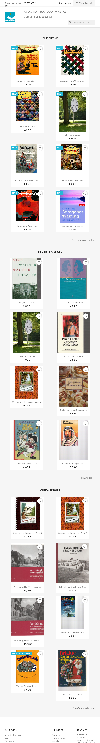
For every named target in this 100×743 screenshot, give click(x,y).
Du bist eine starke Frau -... (73, 302)
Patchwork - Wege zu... (27, 226)
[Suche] (81, 22)
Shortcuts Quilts (27, 126)
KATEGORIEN (30, 11)
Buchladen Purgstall (53, 11)
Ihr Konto (58, 730)
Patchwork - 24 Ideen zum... (27, 180)
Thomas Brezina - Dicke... (27, 686)
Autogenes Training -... (72, 226)
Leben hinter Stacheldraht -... (72, 587)
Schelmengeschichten (27, 463)
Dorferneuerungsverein (38, 17)
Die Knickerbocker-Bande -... (72, 632)
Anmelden (56, 735)
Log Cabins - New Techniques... (72, 81)
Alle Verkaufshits (84, 708)
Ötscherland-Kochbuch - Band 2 (26, 402)
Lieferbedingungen (13, 735)
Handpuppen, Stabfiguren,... (27, 81)
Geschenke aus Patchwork (73, 180)
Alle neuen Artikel (83, 240)
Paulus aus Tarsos (26, 356)
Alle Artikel (87, 478)
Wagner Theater (26, 302)
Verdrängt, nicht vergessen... (27, 587)
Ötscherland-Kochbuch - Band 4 (27, 533)
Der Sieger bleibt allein (73, 356)
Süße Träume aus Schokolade (73, 410)
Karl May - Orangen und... (73, 463)
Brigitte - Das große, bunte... (72, 694)
